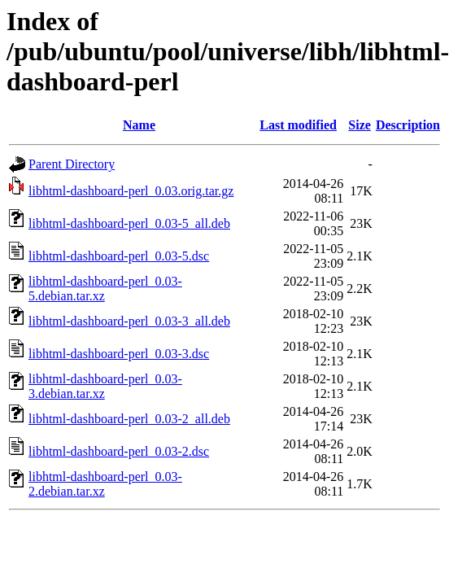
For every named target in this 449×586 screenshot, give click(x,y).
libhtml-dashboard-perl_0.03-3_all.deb (129, 321)
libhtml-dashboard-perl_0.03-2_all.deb (129, 419)
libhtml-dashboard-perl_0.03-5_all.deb (129, 223)
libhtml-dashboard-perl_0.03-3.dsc (118, 354)
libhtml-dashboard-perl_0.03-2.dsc (118, 451)
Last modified (298, 125)
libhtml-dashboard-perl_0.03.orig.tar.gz (130, 191)
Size (359, 125)
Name (139, 125)
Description (408, 125)
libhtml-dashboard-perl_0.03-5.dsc (118, 256)
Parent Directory (71, 164)
